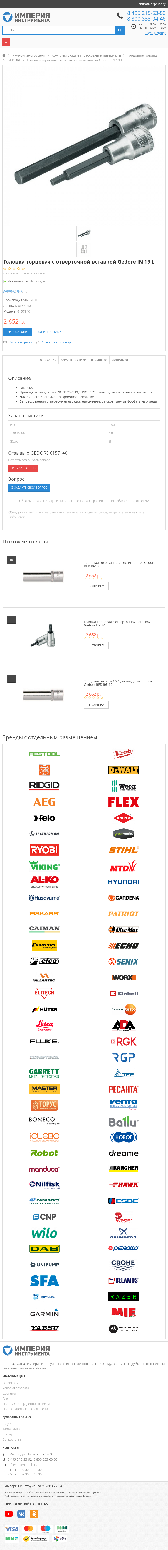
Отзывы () (99, 360)
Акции (7, 1423)
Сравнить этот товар (56, 342)
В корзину (18, 332)
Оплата (8, 1398)
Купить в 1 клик (49, 332)
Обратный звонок (155, 32)
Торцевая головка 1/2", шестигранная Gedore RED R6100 (119, 564)
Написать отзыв (33, 273)
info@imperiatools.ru (22, 1464)
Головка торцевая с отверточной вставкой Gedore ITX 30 (117, 623)
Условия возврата (16, 1388)
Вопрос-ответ (13, 1439)
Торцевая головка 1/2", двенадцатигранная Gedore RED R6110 (118, 683)
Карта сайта (11, 1429)
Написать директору (151, 4)
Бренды (8, 1434)
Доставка (9, 1393)
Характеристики (74, 360)
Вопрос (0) (120, 360)
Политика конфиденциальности (26, 1404)
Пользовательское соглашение (26, 1409)
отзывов (11, 273)
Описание (48, 360)
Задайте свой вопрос (29, 487)
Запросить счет (15, 290)
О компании (11, 1383)
